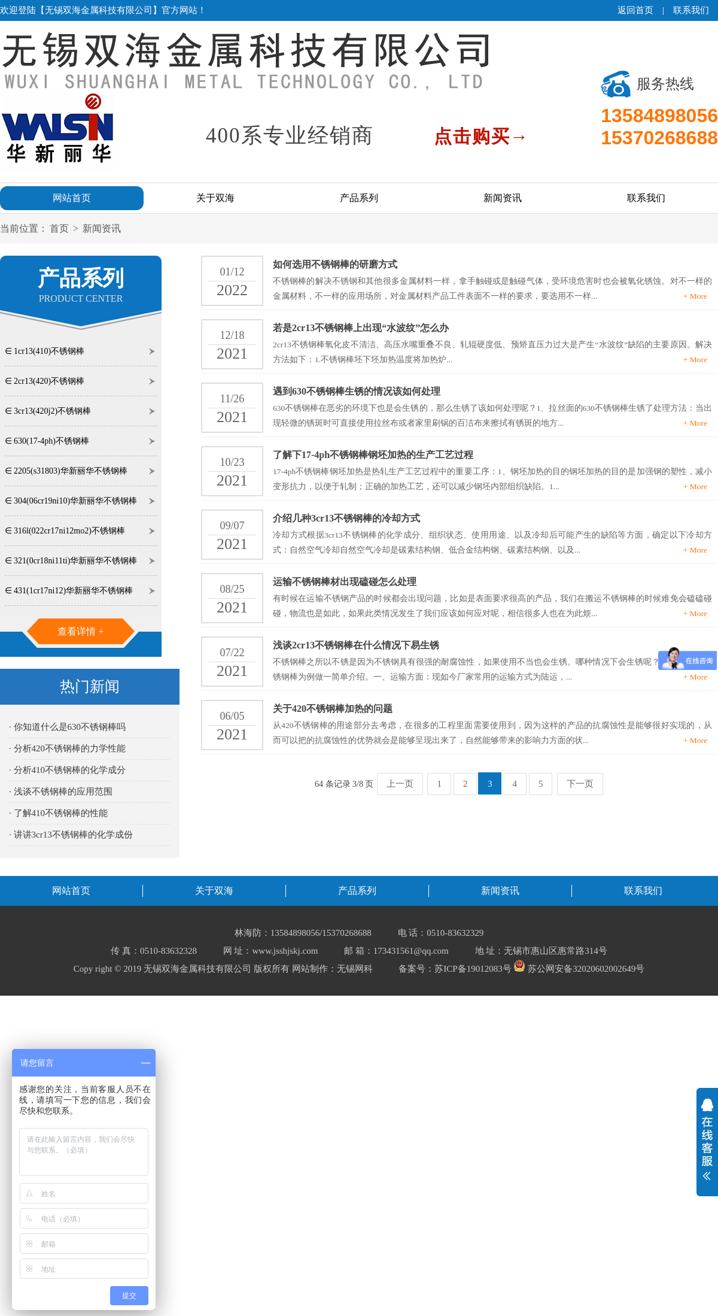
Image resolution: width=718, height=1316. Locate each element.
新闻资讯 (502, 198)
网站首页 (72, 198)
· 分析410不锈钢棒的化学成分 (67, 770)
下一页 (580, 784)
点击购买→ (482, 136)
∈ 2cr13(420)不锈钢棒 (45, 381)
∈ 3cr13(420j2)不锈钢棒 (48, 411)
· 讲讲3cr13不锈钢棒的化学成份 (71, 834)
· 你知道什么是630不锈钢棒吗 (67, 727)
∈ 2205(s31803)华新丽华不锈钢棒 (66, 470)
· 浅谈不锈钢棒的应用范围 (60, 791)
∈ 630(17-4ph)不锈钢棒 (47, 440)
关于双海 (215, 198)
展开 (707, 1139)
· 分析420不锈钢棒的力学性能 (67, 748)
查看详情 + (80, 631)
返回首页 (635, 10)
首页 (59, 228)
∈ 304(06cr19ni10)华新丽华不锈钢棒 (71, 500)
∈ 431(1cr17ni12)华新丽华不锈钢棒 (69, 590)
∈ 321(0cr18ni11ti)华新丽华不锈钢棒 (71, 560)
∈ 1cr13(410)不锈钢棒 (45, 351)
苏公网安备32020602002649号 (578, 969)
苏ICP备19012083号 (472, 969)
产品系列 (359, 198)
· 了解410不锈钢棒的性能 (58, 813)
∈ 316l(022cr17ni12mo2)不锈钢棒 (65, 530)
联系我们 (691, 10)
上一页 (400, 784)
